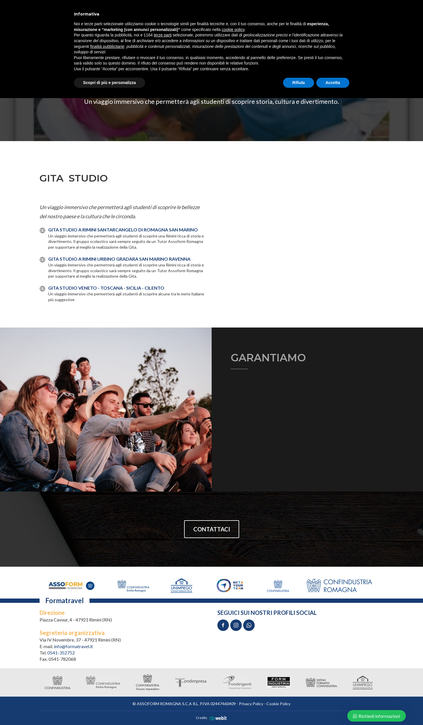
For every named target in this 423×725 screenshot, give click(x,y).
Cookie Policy (278, 703)
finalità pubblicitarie (107, 46)
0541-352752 (61, 652)
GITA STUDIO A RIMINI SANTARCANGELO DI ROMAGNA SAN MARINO (123, 229)
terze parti (162, 35)
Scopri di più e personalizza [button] (109, 82)
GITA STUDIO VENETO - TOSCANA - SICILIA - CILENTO (106, 288)
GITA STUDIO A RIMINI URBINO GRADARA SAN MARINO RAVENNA (119, 259)
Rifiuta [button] (298, 82)
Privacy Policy (251, 703)
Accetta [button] (332, 82)
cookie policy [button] (233, 29)
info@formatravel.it (73, 646)
